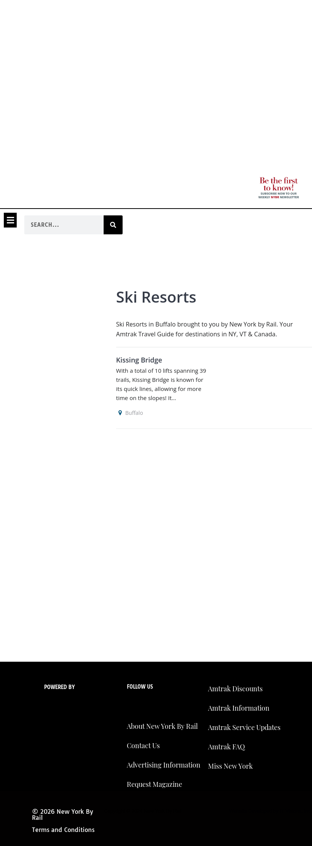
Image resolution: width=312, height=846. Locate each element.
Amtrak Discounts (235, 688)
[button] (10, 220)
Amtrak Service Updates (244, 727)
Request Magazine (154, 784)
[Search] (113, 224)
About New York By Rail (162, 726)
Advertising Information (163, 764)
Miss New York (230, 766)
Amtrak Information (238, 708)
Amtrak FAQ (226, 746)
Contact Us (143, 745)
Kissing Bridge (139, 359)
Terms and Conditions (63, 829)
